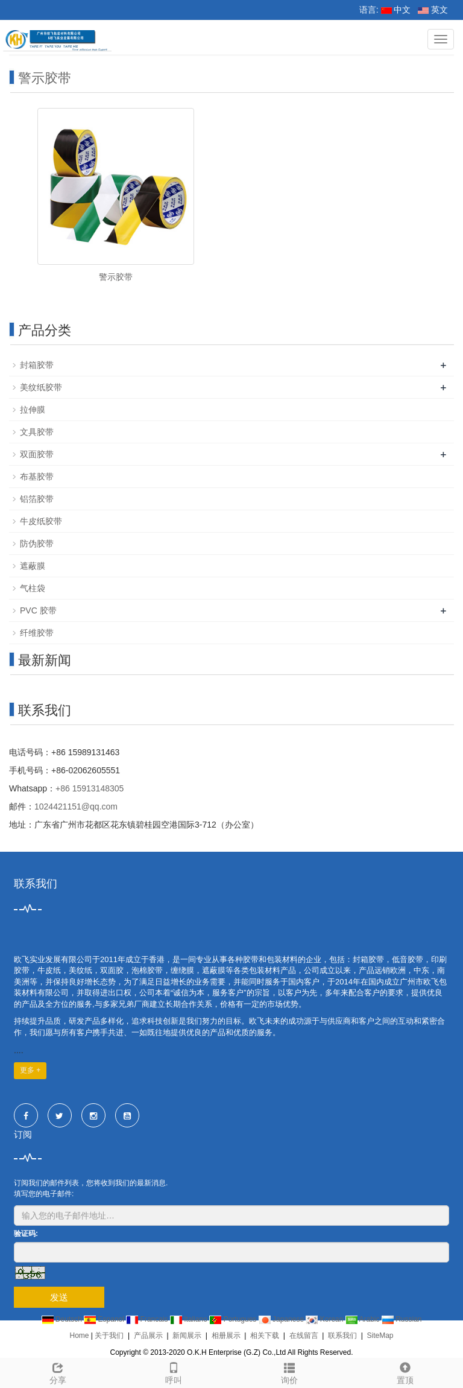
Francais (148, 1319)
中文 (396, 9)
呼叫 (174, 1371)
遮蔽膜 (32, 566)
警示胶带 (44, 78)
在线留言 (303, 1335)
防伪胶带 (37, 543)
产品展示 (148, 1335)
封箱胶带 (37, 365)
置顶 (405, 1371)
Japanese (282, 1319)
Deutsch (63, 1319)
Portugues (233, 1319)
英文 (433, 9)
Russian (402, 1319)
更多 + (30, 1070)
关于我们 (109, 1335)
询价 (289, 1371)
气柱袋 (32, 588)
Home (79, 1335)
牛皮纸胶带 (41, 521)
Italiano (189, 1319)
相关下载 (264, 1335)
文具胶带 (37, 432)
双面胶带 (37, 454)
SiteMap (380, 1335)
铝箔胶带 (37, 499)
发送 (59, 1297)
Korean (325, 1319)
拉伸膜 (32, 409)
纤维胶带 (37, 633)
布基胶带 (37, 476)
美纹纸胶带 (41, 387)
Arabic (363, 1319)
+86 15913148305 (89, 788)
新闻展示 (186, 1335)
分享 (58, 1371)
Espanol (105, 1319)
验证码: (26, 1233)
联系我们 (342, 1335)
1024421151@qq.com (76, 806)
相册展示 (226, 1335)
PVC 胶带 (38, 610)
